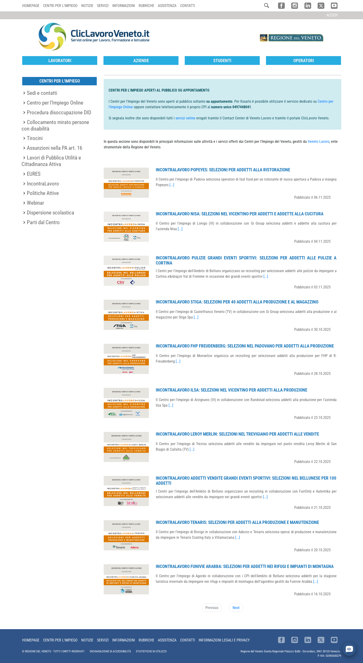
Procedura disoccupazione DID (59, 112)
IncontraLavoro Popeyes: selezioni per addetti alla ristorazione (223, 169)
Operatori (303, 60)
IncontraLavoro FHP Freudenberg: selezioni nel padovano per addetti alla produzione (245, 346)
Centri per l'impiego (60, 5)
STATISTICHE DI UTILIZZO (151, 651)
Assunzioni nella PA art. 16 (54, 148)
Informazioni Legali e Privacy (224, 640)
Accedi (332, 15)
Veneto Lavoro (318, 141)
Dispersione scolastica (50, 212)
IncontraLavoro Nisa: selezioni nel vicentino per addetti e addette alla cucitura (239, 214)
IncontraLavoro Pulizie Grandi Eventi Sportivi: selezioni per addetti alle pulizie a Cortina (246, 260)
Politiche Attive (43, 193)
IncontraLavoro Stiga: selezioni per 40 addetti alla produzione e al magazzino (237, 302)
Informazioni (123, 5)
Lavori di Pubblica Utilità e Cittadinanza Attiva (51, 160)
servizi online (185, 118)
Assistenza (167, 5)
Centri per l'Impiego (59, 81)
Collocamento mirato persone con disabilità (55, 125)
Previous (211, 608)
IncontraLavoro (43, 183)
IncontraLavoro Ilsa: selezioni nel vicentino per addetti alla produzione (231, 390)
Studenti (222, 60)
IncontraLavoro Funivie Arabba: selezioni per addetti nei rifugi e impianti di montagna (245, 566)
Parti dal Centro (43, 222)
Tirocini (35, 138)
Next (236, 608)
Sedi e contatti (42, 93)
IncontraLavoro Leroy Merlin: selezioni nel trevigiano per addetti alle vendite (237, 434)
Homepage (30, 5)
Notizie (87, 5)
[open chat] (349, 649)
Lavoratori (59, 60)
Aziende (141, 60)
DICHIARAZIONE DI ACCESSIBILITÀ (110, 651)
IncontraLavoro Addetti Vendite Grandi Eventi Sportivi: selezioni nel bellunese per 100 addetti (246, 480)
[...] (171, 185)
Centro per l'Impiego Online (55, 102)
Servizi (103, 5)
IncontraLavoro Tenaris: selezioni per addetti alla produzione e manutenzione (237, 522)
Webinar (35, 203)
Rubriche (146, 5)
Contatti (187, 5)
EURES (34, 174)
